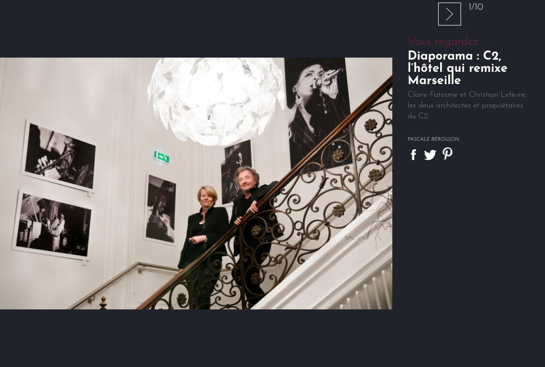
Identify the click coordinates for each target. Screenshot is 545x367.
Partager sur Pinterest (447, 153)
